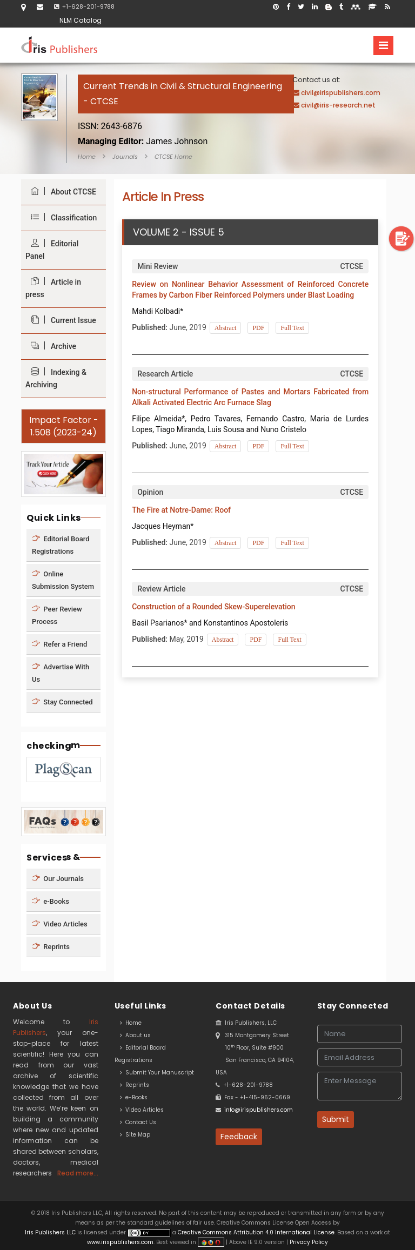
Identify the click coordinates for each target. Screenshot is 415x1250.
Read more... (77, 1173)
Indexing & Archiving (55, 378)
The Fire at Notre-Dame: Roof (181, 510)
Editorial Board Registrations (61, 544)
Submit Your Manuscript (157, 1072)
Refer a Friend (59, 643)
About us (135, 1035)
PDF (258, 328)
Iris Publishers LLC (51, 1232)
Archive (50, 346)
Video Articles (60, 924)
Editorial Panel (51, 249)
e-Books (50, 901)
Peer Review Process (57, 615)
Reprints (51, 947)
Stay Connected (62, 701)
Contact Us (138, 1122)
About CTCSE (60, 191)
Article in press (53, 288)
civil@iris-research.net (338, 105)
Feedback (238, 1136)
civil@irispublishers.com (340, 92)
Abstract (226, 328)
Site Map (135, 1135)
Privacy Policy (308, 1242)
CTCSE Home (173, 156)
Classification (61, 217)
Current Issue (60, 320)
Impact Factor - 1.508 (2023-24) (63, 426)
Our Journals (58, 879)
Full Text (292, 328)
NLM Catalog (80, 20)
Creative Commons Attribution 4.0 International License (256, 1232)
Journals (125, 156)
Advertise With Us (60, 672)
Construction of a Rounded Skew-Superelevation (213, 606)
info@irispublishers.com (258, 1110)
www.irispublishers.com (120, 1242)
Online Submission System (63, 579)
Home (87, 156)
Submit (335, 1119)
